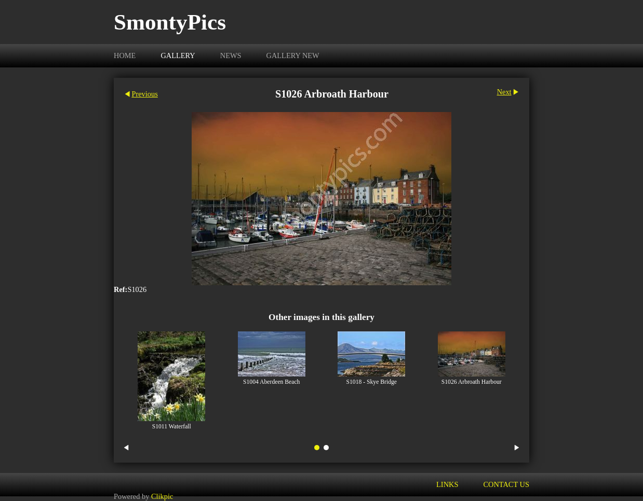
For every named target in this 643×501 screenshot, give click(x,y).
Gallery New (292, 55)
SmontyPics (170, 22)
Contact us (506, 484)
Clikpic (162, 496)
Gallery (177, 55)
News (231, 55)
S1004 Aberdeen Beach (271, 382)
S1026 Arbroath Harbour (471, 382)
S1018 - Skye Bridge (371, 382)
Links (447, 484)
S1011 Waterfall (171, 426)
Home (125, 55)
